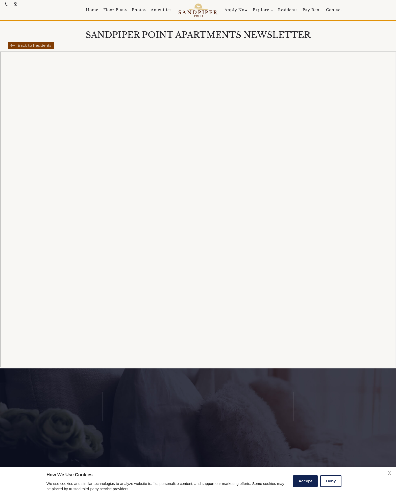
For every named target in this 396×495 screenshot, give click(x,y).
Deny (331, 481)
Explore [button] (263, 10)
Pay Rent (312, 10)
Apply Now (236, 10)
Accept (305, 481)
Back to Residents (34, 45)
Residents (288, 10)
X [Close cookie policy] (389, 473)
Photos (139, 10)
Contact (334, 10)
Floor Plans (115, 10)
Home (92, 10)
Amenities (161, 10)
